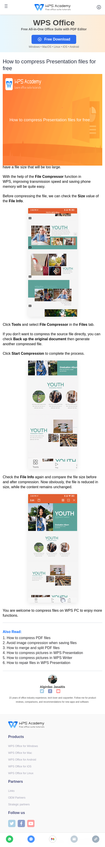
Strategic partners (19, 804)
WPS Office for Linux (20, 773)
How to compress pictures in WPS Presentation (43, 653)
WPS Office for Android (22, 759)
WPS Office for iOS (19, 766)
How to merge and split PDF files (31, 648)
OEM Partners (16, 797)
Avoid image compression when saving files (40, 643)
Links (11, 790)
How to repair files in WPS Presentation (36, 663)
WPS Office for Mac (20, 752)
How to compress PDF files (27, 638)
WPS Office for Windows (23, 746)
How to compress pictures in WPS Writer (37, 658)
